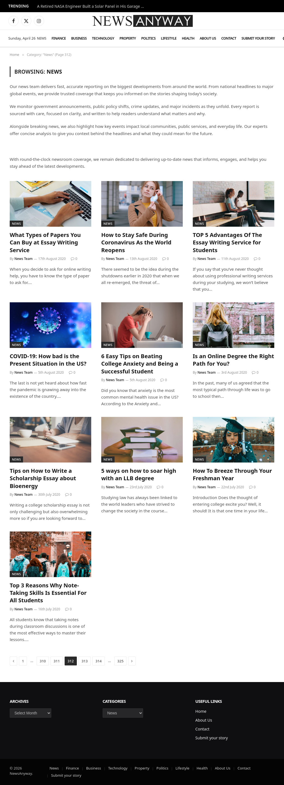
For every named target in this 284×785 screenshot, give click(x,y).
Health (188, 38)
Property (128, 38)
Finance (59, 38)
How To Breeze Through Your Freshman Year (232, 474)
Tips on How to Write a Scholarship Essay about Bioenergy (43, 478)
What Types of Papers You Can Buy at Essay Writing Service (45, 242)
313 (85, 661)
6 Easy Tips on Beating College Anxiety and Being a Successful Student (139, 363)
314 (98, 661)
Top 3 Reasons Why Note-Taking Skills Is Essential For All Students (48, 593)
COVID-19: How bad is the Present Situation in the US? (48, 359)
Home (200, 711)
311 (57, 661)
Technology (103, 38)
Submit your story (258, 38)
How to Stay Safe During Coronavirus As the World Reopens (136, 242)
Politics (148, 38)
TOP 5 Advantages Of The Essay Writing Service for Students (227, 242)
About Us (208, 38)
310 (43, 661)
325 (120, 661)
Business (79, 38)
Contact (228, 38)
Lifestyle (168, 38)
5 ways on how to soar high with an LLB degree (138, 474)
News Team (23, 258)
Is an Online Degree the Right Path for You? (233, 359)
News (41, 38)
